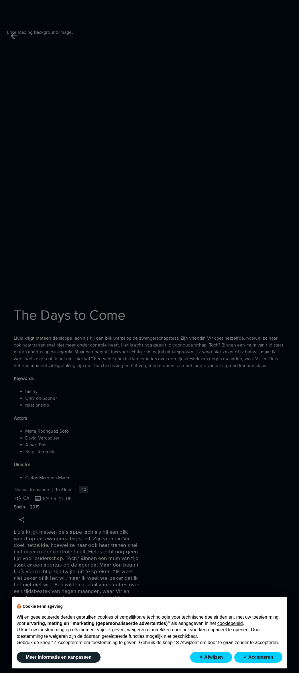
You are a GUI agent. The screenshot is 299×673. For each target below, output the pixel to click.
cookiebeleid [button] (230, 623)
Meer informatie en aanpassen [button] (58, 657)
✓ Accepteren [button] (258, 657)
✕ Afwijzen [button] (211, 657)
